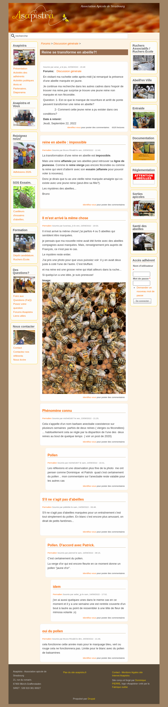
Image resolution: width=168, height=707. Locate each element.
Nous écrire (19, 359)
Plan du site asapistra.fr (74, 672)
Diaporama (19, 92)
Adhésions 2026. (22, 171)
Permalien (47, 150)
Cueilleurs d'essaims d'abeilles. (18, 215)
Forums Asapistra (23, 312)
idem (57, 586)
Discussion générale (66, 43)
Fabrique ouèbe (120, 687)
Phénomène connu (57, 410)
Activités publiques (23, 80)
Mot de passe (141, 278)
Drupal (91, 698)
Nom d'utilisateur (143, 267)
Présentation (20, 68)
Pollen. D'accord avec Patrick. (71, 545)
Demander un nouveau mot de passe (146, 291)
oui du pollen (52, 631)
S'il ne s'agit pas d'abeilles (63, 499)
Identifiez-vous (74, 127)
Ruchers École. (21, 259)
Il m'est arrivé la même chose (65, 218)
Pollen (53, 455)
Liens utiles (19, 315)
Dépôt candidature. (23, 255)
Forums (45, 43)
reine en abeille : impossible (64, 142)
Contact (17, 347)
